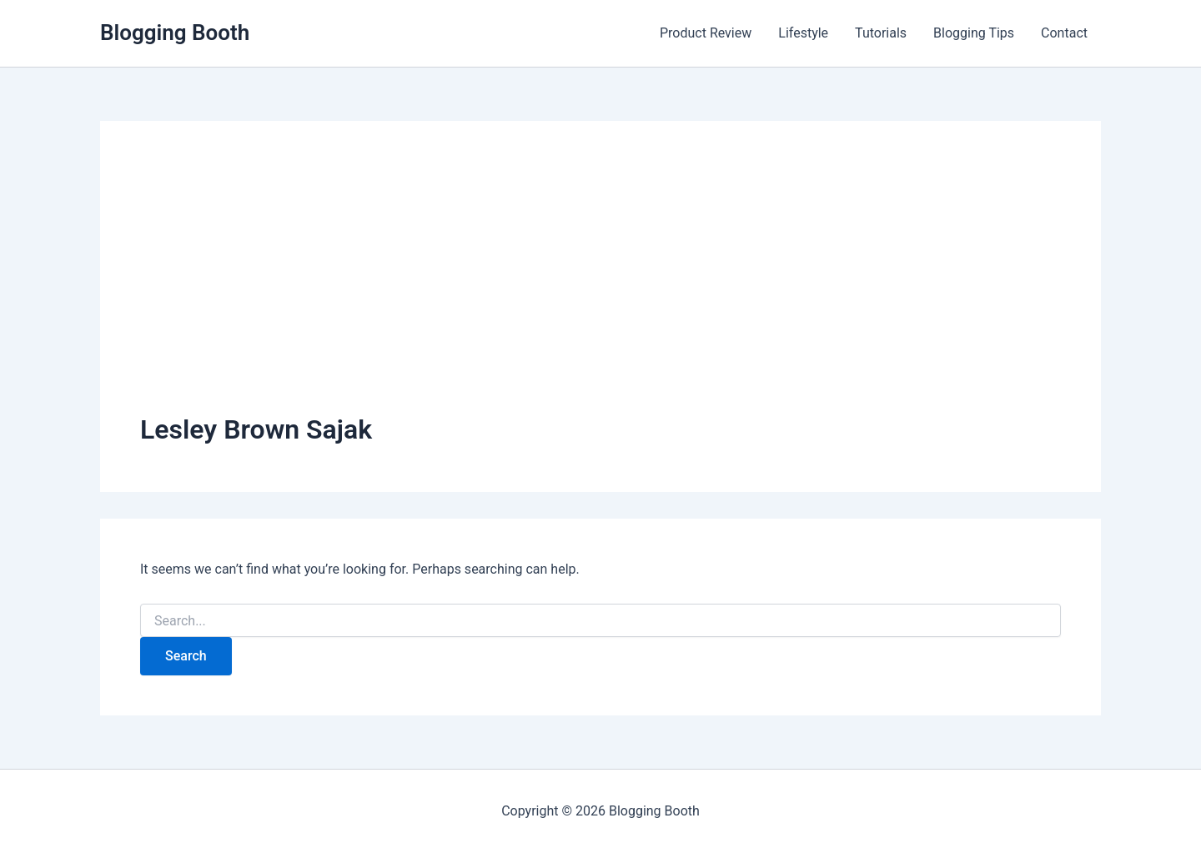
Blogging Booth (174, 32)
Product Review (705, 33)
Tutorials (881, 33)
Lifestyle (803, 33)
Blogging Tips (973, 33)
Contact (1064, 33)
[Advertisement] (600, 286)
